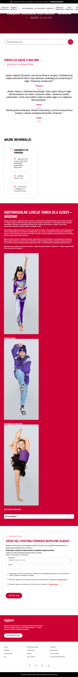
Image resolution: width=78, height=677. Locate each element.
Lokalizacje (8, 653)
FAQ (5, 657)
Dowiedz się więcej (56, 1)
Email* (10, 564)
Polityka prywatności (57, 657)
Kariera (6, 650)
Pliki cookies (54, 653)
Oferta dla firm (32, 647)
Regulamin (53, 650)
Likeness (55, 674)
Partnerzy (30, 650)
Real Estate (31, 657)
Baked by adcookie (48, 674)
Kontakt (53, 647)
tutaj (31, 575)
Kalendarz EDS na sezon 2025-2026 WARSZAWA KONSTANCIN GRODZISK (21, 163)
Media (29, 653)
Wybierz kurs (13, 635)
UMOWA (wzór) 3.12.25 (18, 177)
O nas (6, 647)
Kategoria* (11, 557)
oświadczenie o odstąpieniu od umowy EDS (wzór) (20, 188)
